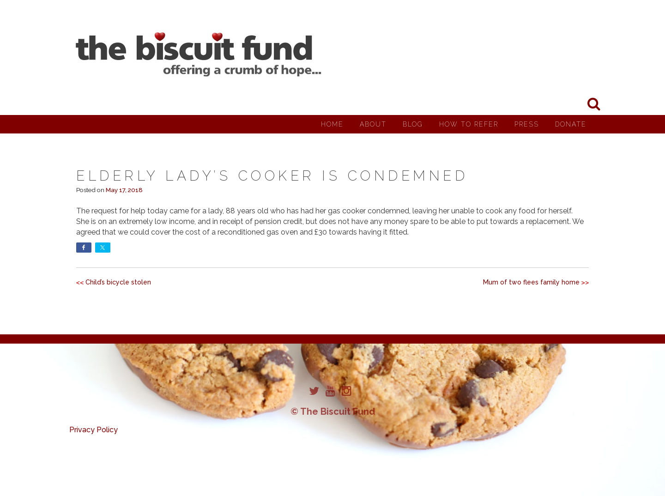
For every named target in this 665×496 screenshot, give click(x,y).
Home (332, 124)
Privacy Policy (93, 429)
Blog (413, 124)
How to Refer (468, 124)
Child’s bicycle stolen (118, 282)
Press (526, 124)
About (373, 124)
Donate (570, 124)
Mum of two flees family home (531, 282)
